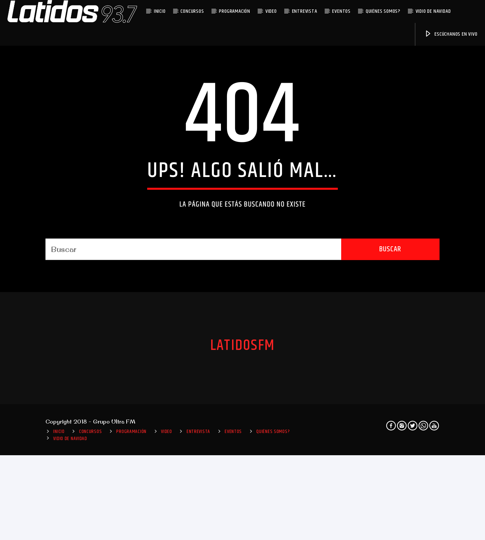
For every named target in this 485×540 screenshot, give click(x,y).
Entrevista (304, 11)
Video (271, 11)
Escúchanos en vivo (450, 34)
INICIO (160, 11)
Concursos (192, 11)
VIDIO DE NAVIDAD (433, 11)
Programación (234, 11)
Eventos (341, 11)
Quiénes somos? (383, 11)
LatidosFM (242, 482)
